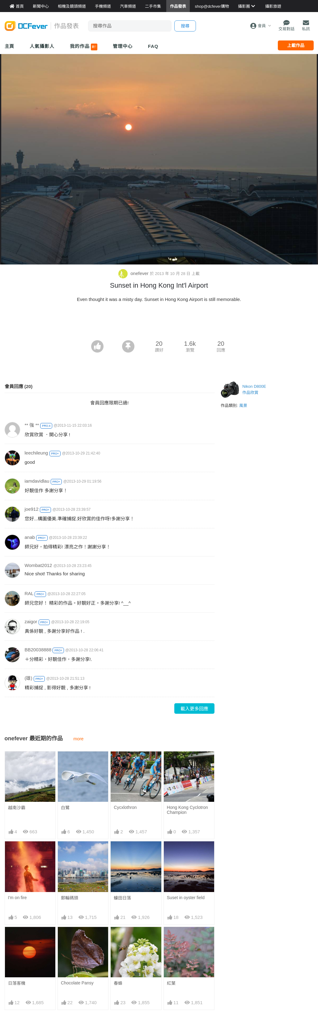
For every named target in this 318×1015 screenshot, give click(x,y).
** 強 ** (32, 425)
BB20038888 (38, 649)
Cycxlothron (125, 807)
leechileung (36, 452)
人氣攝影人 (42, 46)
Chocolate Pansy (77, 982)
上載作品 (295, 45)
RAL (29, 593)
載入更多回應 (194, 708)
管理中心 (123, 46)
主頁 (10, 46)
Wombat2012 (38, 565)
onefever (134, 273)
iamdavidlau (37, 481)
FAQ (153, 46)
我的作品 (83, 47)
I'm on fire (17, 897)
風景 (243, 405)
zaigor (31, 621)
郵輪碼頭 (69, 897)
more (79, 738)
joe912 (32, 509)
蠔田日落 (122, 897)
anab (30, 537)
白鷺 (65, 807)
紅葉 (171, 938)
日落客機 (16, 983)
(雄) (28, 678)
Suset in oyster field (186, 897)
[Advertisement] (159, 323)
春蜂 (118, 983)
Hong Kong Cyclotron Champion (187, 810)
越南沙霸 (16, 807)
